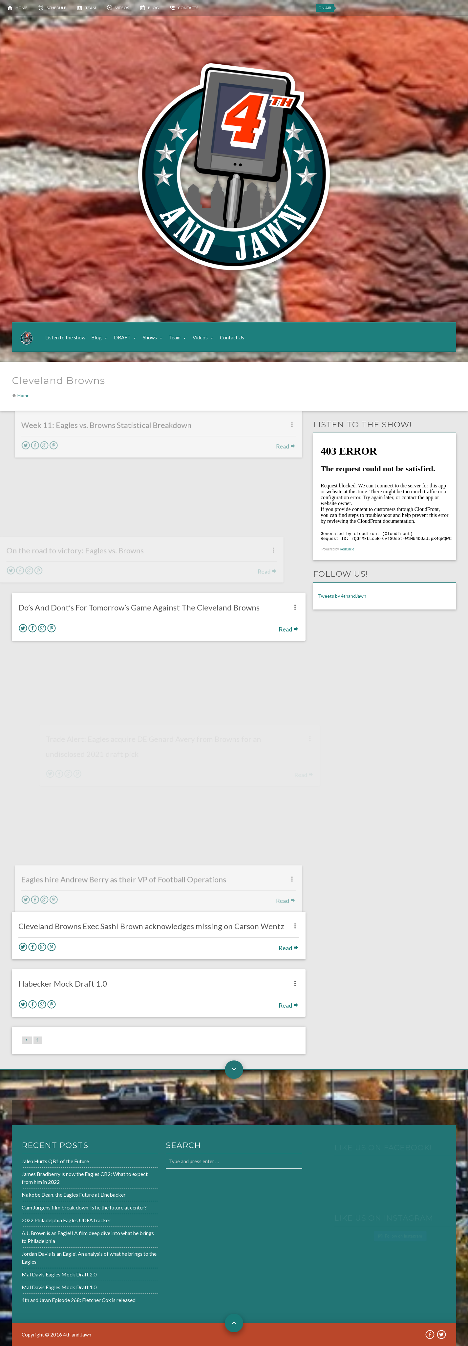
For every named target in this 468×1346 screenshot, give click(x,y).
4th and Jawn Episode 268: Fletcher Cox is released (56, 1296)
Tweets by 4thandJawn (342, 596)
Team (90, 7)
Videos (122, 7)
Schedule (56, 7)
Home (21, 7)
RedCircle (347, 549)
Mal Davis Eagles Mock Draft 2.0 (38, 1272)
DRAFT (122, 337)
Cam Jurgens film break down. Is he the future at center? (61, 1208)
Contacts (188, 7)
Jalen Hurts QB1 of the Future (34, 1164)
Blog (153, 7)
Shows (150, 337)
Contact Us (232, 337)
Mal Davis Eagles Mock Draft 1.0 (38, 1284)
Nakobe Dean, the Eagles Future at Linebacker (51, 1196)
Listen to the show (65, 337)
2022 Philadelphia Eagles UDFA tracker (44, 1220)
